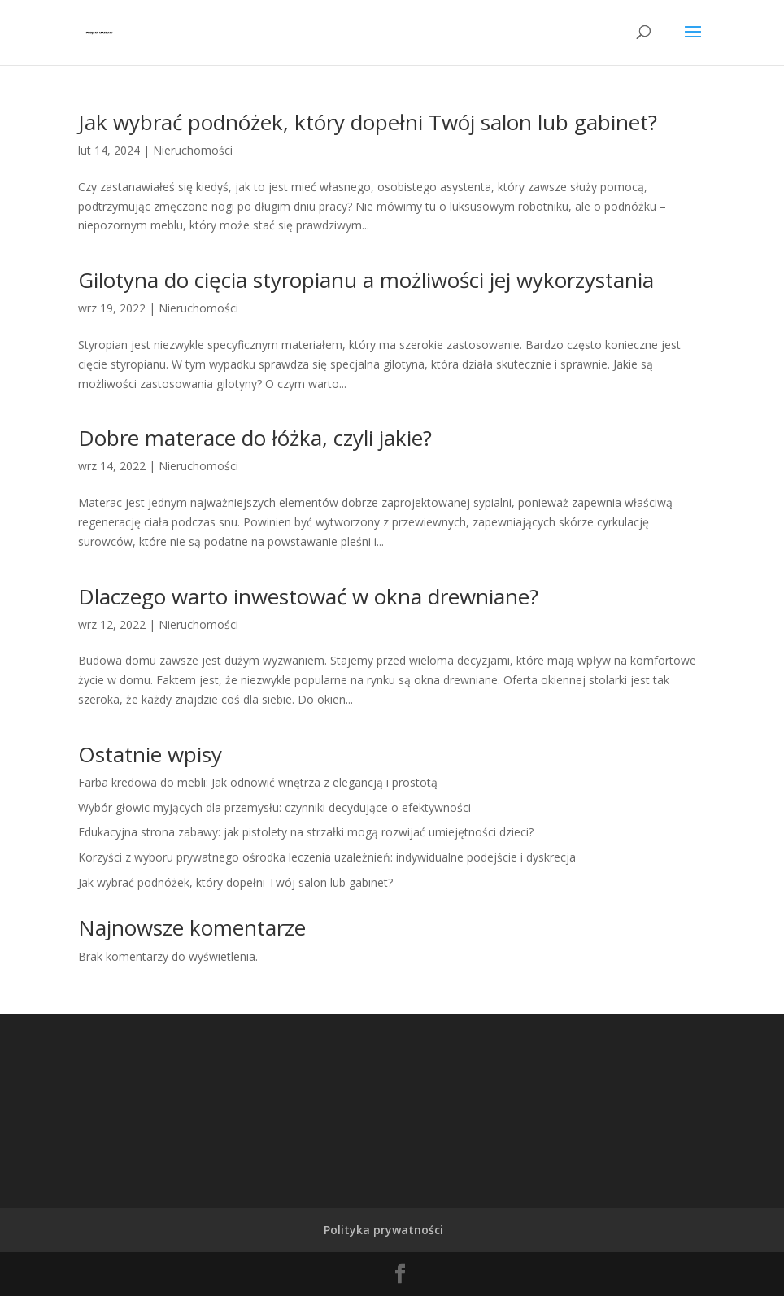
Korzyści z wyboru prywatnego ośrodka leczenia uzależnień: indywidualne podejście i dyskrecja (327, 857)
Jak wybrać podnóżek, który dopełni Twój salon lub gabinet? (367, 122)
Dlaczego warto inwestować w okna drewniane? (308, 596)
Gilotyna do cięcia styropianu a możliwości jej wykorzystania (366, 280)
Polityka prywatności (383, 1229)
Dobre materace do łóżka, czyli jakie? (255, 437)
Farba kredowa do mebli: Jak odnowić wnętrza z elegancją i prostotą (258, 782)
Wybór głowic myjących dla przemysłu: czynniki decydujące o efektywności (274, 807)
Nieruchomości (193, 150)
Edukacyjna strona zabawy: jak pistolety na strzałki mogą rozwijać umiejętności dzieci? (306, 832)
